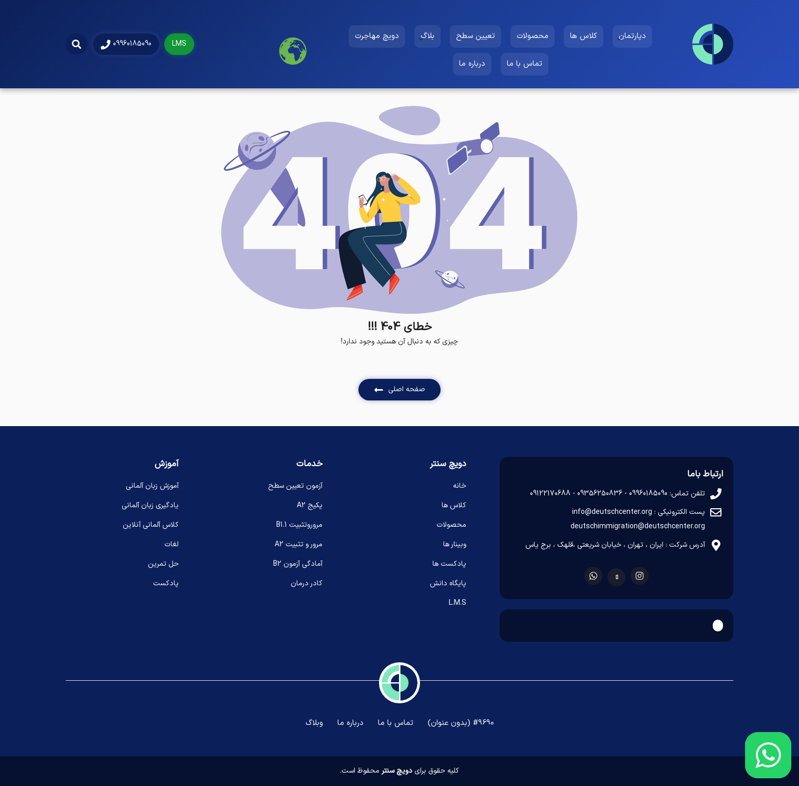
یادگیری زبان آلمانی (150, 505)
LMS (179, 44)
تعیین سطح (475, 36)
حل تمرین (163, 564)
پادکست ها (449, 564)
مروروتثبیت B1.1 (299, 525)
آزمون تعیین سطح (295, 486)
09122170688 (550, 493)
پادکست (166, 583)
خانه (459, 486)
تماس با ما (524, 64)
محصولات (532, 36)
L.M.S (457, 603)
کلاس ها (583, 36)
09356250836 (599, 493)
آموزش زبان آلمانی (152, 486)
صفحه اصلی (399, 389)
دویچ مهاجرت (377, 36)
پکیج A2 (309, 505)
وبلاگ (314, 723)
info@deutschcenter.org (612, 512)
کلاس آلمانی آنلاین (151, 525)
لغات (171, 544)
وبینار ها (454, 544)
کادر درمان (306, 583)
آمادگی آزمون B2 (297, 564)
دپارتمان (632, 36)
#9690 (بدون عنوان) (461, 723)
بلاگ (427, 36)
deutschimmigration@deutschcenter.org (637, 526)
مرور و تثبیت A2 (298, 544)
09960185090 (126, 44)
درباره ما (472, 64)
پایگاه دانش (448, 583)
